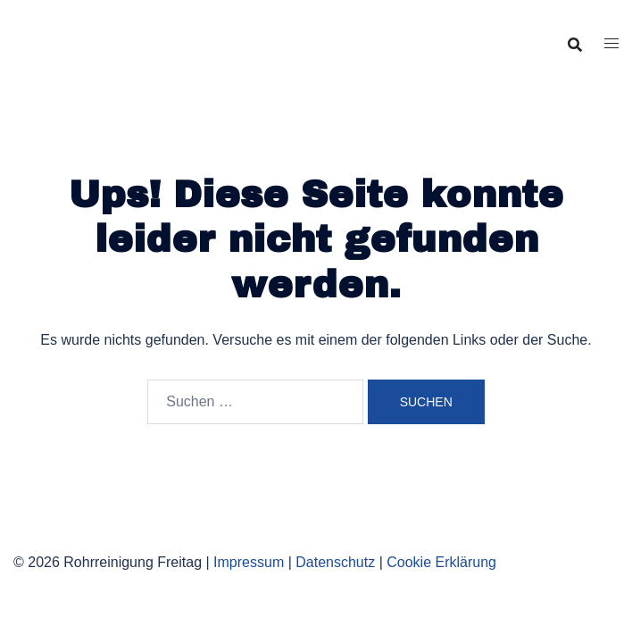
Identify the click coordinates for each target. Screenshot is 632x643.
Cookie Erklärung (441, 562)
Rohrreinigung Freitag (140, 29)
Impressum (248, 562)
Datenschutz (335, 562)
